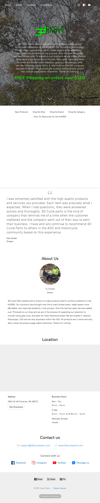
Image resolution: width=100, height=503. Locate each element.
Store (8, 5)
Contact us (46, 5)
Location (31, 5)
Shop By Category (76, 112)
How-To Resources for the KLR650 (50, 116)
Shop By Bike (39, 112)
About (19, 5)
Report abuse (60, 488)
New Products (21, 112)
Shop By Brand (57, 112)
